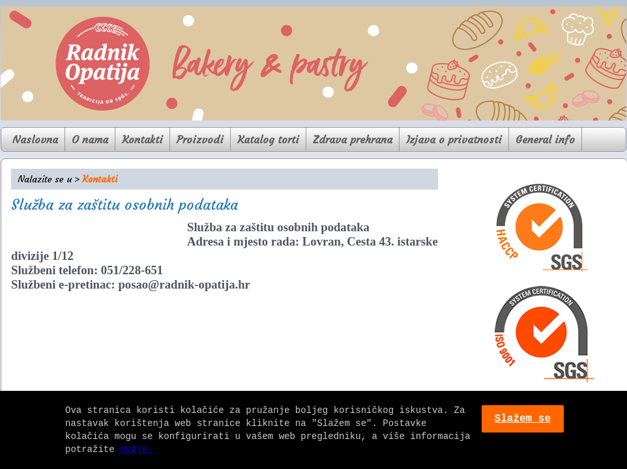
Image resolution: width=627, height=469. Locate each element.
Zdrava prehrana (352, 139)
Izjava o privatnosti (454, 139)
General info (545, 139)
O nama (90, 139)
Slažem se (523, 419)
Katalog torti (268, 139)
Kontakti (142, 139)
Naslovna (35, 139)
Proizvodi (200, 139)
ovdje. (136, 449)
